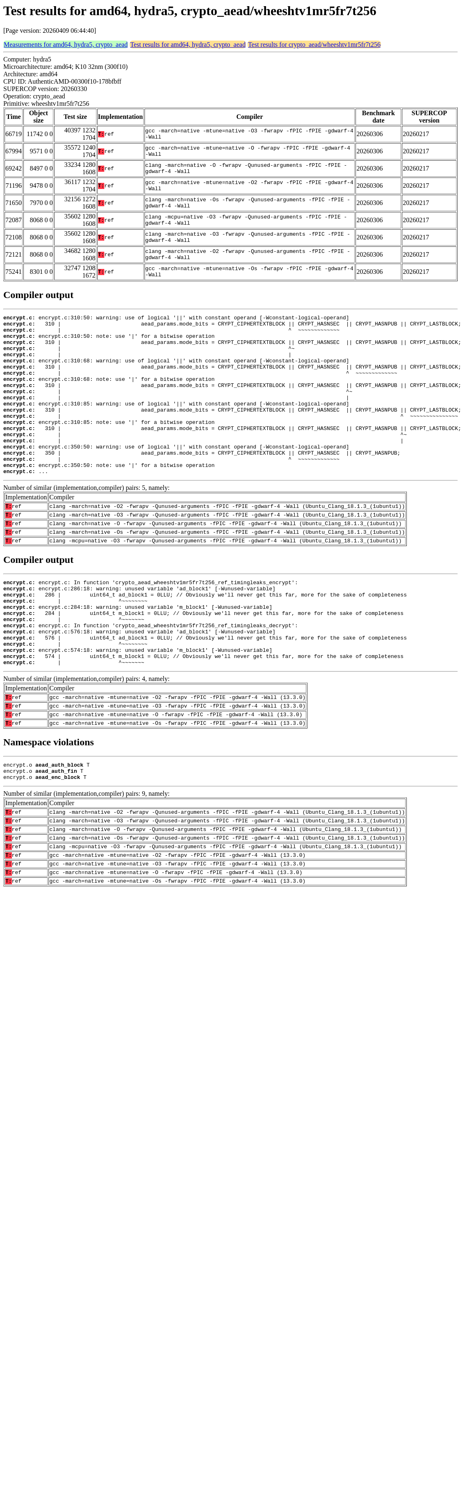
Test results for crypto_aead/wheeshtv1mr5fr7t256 (314, 44)
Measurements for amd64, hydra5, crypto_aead (66, 44)
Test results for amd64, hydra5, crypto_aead (187, 44)
